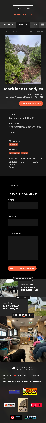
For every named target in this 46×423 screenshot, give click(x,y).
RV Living (8, 25)
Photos (23, 25)
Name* (12, 200)
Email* (12, 217)
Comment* (14, 234)
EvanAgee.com (22, 14)
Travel (24, 153)
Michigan (14, 153)
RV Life (13, 144)
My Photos (16, 32)
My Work (37, 25)
